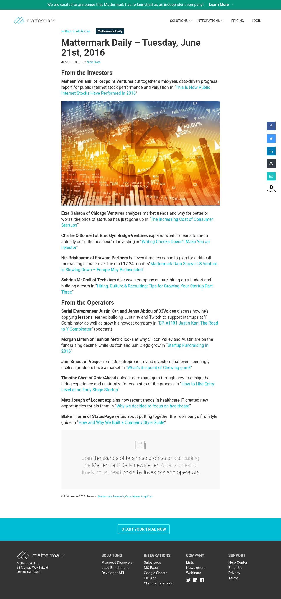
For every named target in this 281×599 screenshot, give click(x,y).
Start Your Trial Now (144, 529)
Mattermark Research (111, 496)
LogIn (256, 21)
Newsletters (195, 567)
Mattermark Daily (110, 31)
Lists (190, 562)
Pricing (237, 21)
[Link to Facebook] (202, 580)
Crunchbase (132, 496)
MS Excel (151, 567)
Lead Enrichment (115, 567)
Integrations (210, 21)
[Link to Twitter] (189, 580)
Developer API (113, 573)
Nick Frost (93, 62)
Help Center (238, 562)
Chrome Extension (158, 583)
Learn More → (221, 4)
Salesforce (152, 562)
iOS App (150, 578)
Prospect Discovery (117, 562)
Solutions (180, 21)
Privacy (234, 573)
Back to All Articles (76, 31)
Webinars (193, 573)
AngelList (146, 496)
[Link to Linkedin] (196, 580)
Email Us (235, 567)
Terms (233, 578)
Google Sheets (155, 573)
